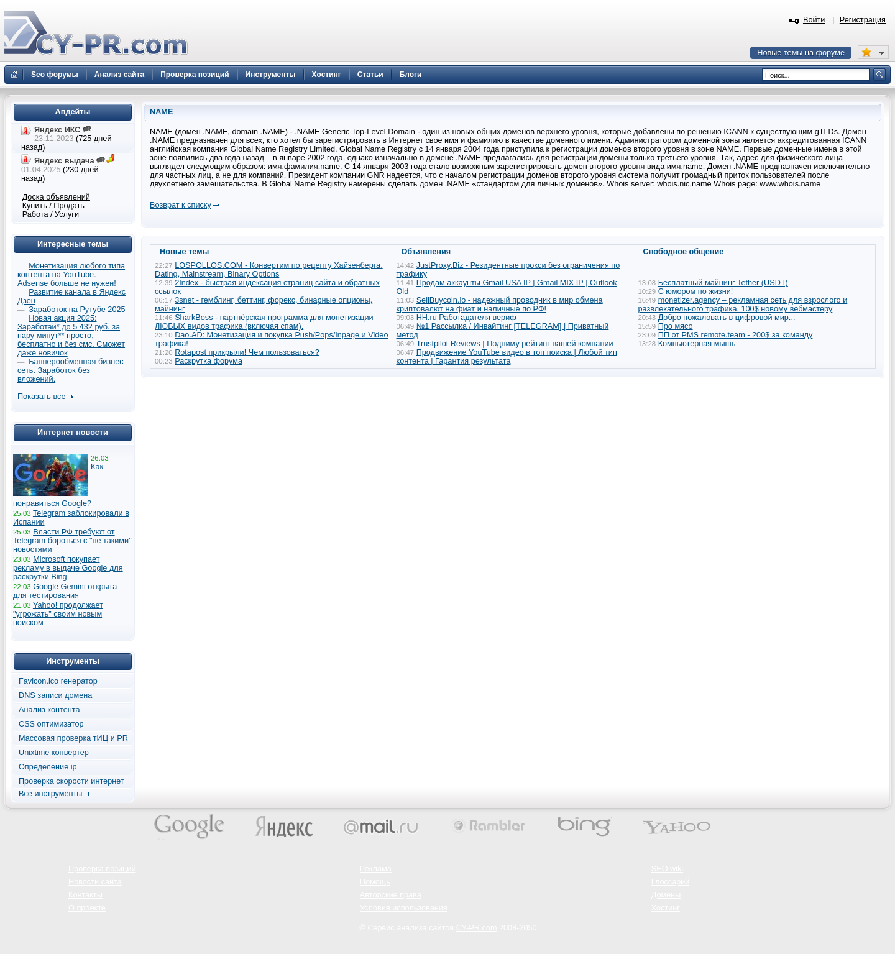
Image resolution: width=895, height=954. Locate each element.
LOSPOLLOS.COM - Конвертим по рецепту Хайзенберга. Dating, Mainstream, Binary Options (269, 269)
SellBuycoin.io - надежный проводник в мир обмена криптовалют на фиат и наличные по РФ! (500, 304)
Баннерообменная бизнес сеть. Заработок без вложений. (70, 370)
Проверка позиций (101, 869)
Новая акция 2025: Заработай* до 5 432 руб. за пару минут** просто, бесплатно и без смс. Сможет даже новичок (71, 335)
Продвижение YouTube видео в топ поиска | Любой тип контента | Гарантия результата (507, 356)
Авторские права (390, 895)
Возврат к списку (180, 205)
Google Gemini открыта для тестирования (65, 591)
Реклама (376, 869)
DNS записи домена (55, 695)
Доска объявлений (56, 197)
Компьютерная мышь (697, 343)
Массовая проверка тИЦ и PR (73, 738)
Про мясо (675, 326)
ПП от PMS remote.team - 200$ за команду (735, 335)
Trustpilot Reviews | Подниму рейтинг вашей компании (514, 343)
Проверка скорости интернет (71, 781)
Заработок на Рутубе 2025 (77, 309)
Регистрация (863, 20)
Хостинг (665, 908)
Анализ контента (49, 709)
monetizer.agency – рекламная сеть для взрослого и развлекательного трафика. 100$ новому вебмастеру (743, 304)
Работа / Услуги (50, 214)
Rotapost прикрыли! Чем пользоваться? (247, 352)
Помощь (375, 882)
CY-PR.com (476, 928)
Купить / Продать (53, 205)
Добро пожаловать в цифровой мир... (727, 317)
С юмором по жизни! (695, 291)
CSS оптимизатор (51, 724)
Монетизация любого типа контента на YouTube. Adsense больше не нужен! (71, 275)
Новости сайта (95, 882)
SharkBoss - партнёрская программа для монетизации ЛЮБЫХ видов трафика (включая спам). (264, 322)
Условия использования (404, 908)
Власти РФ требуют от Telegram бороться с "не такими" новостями (72, 541)
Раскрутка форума (208, 361)
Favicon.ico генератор (58, 681)
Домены (666, 895)
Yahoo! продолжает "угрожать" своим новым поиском (58, 614)
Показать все (41, 396)
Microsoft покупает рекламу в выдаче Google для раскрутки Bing (68, 568)
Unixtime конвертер (54, 752)
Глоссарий (670, 882)
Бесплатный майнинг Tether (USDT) (723, 282)
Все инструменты (50, 793)
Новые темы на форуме (801, 52)
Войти (814, 20)
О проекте (87, 908)
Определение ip (48, 767)
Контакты (85, 895)
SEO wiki (667, 869)
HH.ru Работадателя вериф (466, 317)
